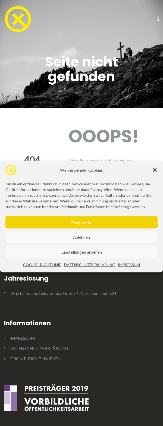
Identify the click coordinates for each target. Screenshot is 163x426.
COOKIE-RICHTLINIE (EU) (36, 358)
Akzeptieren (81, 229)
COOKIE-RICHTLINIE (42, 271)
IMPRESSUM (129, 271)
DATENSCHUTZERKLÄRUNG (89, 271)
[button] (155, 177)
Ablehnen (81, 244)
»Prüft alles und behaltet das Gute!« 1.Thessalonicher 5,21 (63, 293)
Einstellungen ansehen (81, 259)
